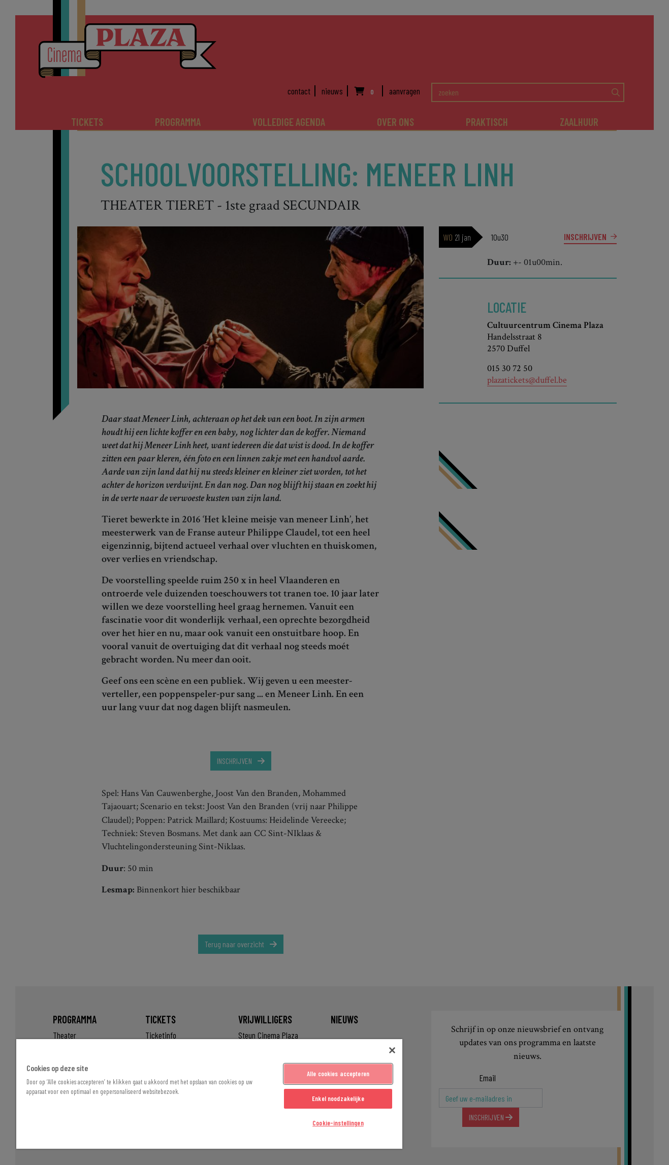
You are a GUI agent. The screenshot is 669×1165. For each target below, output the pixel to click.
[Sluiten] (392, 1050)
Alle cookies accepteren (338, 1074)
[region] (209, 1094)
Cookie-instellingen (337, 1123)
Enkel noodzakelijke (338, 1098)
